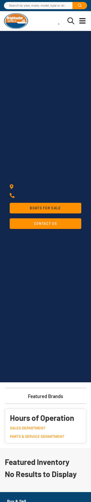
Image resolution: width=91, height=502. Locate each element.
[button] (82, 21)
